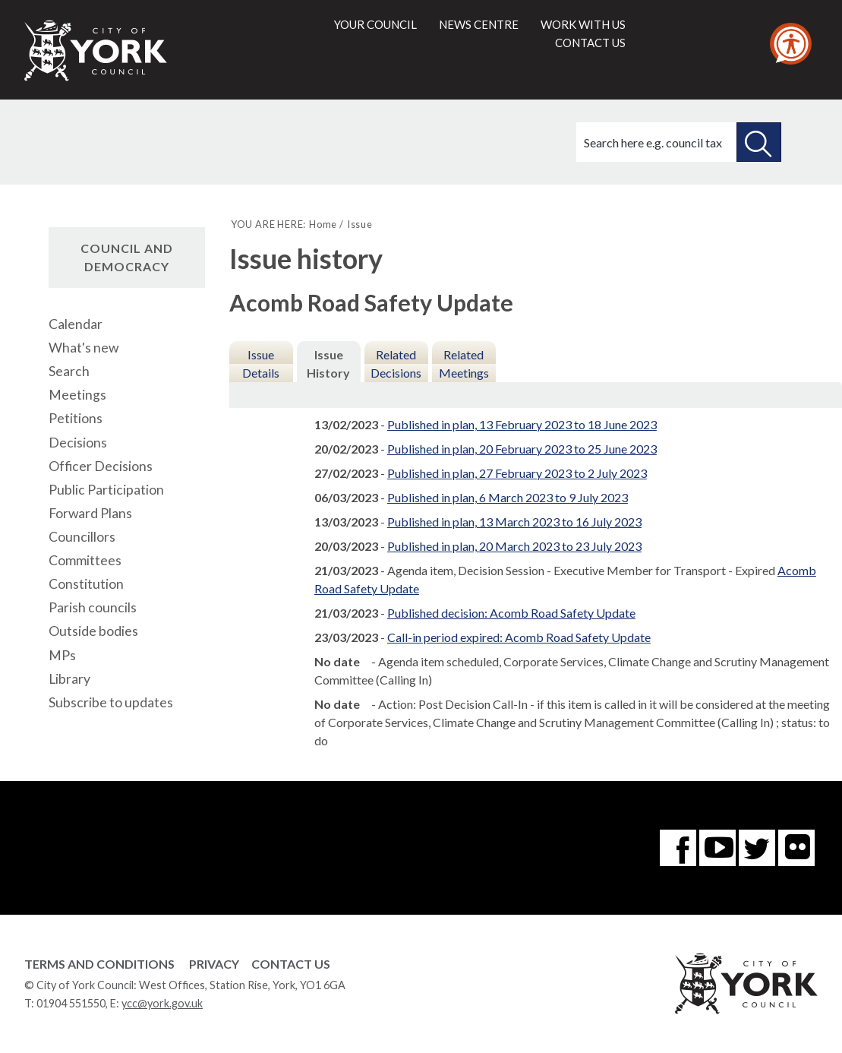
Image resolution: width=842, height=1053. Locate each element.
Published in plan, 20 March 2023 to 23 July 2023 (514, 546)
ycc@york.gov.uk (162, 1003)
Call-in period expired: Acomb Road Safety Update (519, 637)
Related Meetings (464, 363)
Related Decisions (396, 363)
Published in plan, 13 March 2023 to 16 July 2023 (514, 521)
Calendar (75, 324)
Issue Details (260, 363)
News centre (479, 24)
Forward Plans (90, 513)
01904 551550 (71, 1003)
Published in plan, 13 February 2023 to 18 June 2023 (522, 424)
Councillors (82, 537)
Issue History (328, 363)
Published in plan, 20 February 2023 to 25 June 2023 (522, 448)
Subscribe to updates (111, 702)
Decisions (78, 443)
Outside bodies (93, 631)
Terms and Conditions (99, 964)
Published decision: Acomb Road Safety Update (511, 613)
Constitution (86, 584)
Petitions (75, 418)
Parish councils (93, 607)
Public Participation (106, 490)
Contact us (590, 42)
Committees (85, 560)
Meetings (77, 395)
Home (323, 224)
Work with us (583, 24)
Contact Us (290, 964)
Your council (375, 24)
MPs (62, 655)
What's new (83, 348)
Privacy (214, 964)
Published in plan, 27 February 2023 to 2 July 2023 (517, 473)
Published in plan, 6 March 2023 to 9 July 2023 (507, 497)
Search (69, 371)
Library (69, 679)
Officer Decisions (101, 466)
